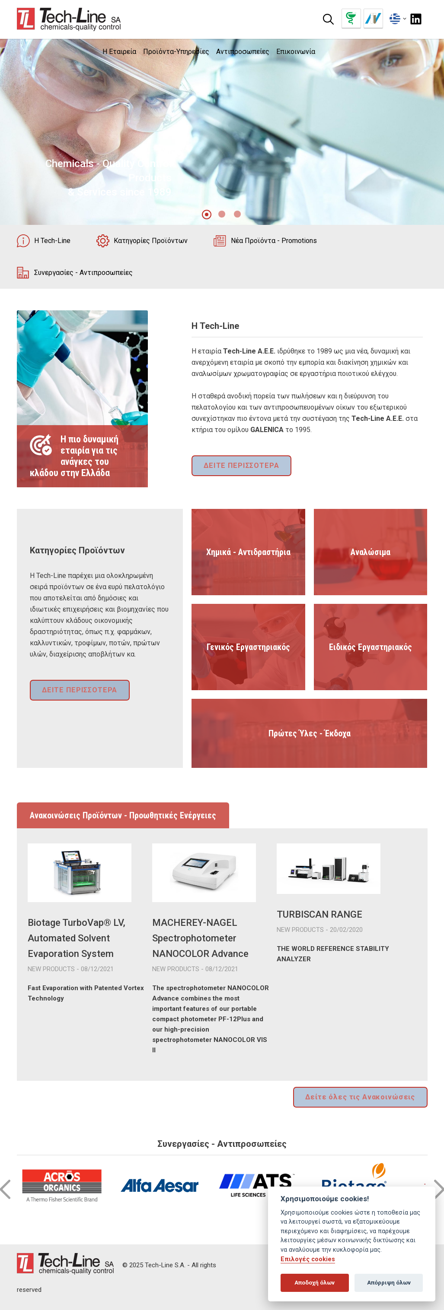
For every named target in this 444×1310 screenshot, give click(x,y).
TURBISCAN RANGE (319, 914)
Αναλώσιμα (370, 552)
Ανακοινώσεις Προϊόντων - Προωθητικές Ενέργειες (123, 815)
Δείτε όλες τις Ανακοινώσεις (363, 1096)
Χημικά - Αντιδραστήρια (248, 552)
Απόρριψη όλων (389, 1282)
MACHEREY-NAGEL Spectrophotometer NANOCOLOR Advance (200, 938)
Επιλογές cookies (308, 1259)
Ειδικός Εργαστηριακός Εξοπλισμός (370, 666)
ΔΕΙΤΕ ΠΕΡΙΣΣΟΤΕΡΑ (239, 466)
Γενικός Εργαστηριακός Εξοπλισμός (248, 666)
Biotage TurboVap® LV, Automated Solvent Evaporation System (76, 938)
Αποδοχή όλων (314, 1282)
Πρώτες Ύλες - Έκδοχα (309, 733)
